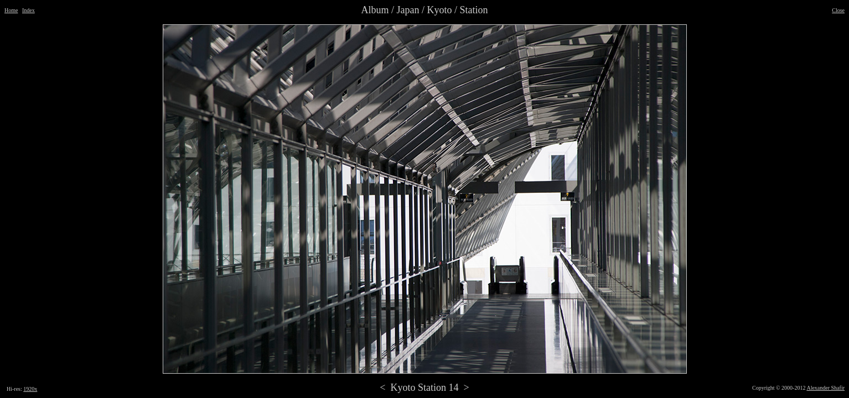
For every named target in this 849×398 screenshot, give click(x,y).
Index (28, 10)
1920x (30, 389)
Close (838, 10)
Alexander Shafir (825, 388)
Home (11, 10)
